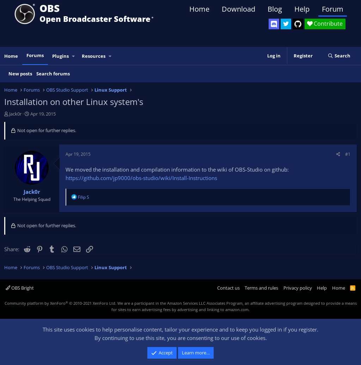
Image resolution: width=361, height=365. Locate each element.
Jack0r (15, 114)
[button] (73, 56)
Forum (332, 9)
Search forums (53, 73)
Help (302, 9)
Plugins (60, 56)
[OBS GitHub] (298, 24)
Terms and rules (261, 288)
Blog (275, 9)
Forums (35, 55)
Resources (93, 56)
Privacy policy (297, 288)
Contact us (228, 288)
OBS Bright (20, 288)
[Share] (338, 154)
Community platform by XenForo (60, 303)
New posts (20, 73)
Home (199, 9)
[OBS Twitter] (286, 24)
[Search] (339, 56)
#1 (347, 154)
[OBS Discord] (274, 24)
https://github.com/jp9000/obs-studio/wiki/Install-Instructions (141, 177)
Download (238, 9)
